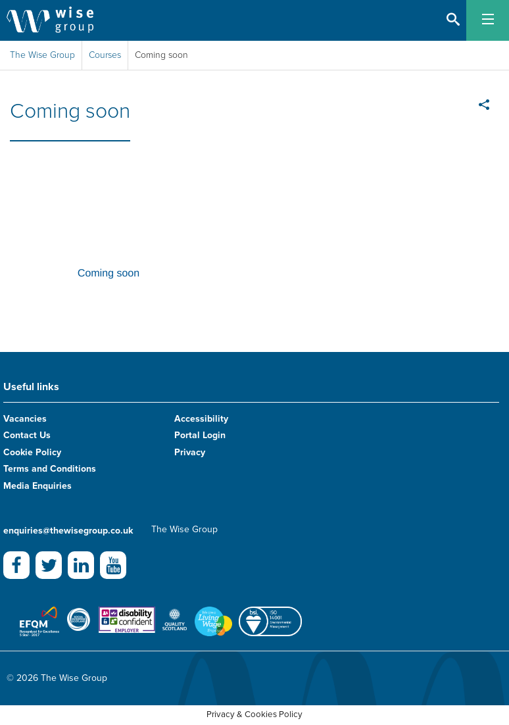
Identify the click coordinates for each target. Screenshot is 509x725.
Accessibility (201, 418)
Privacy (189, 452)
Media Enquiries (37, 485)
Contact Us (27, 435)
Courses (105, 55)
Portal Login (200, 435)
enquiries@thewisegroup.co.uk (68, 530)
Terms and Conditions (49, 468)
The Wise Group (42, 55)
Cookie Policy (32, 452)
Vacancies (25, 418)
